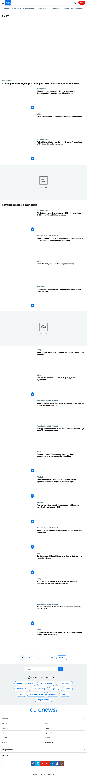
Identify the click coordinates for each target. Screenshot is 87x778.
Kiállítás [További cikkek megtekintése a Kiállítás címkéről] (52, 694)
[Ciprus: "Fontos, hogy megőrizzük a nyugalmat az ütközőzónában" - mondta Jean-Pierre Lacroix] (61, 100)
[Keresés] (43, 669)
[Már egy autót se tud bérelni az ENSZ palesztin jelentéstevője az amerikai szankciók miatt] (61, 438)
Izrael (39, 629)
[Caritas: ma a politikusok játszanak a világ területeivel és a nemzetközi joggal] (61, 565)
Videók (4, 742)
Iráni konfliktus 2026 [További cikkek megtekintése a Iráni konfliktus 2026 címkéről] (25, 683)
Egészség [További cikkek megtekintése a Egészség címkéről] (55, 689)
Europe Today (42, 139)
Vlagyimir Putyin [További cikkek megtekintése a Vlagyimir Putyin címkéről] (36, 694)
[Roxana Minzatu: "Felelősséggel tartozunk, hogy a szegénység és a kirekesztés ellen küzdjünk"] (61, 463)
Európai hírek (7, 80)
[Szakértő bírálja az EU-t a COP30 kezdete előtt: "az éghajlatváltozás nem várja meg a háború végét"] (61, 489)
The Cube (41, 287)
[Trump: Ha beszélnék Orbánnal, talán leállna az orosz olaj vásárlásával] (61, 616)
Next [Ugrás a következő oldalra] (61, 658)
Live (81, 3)
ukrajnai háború (29, 8)
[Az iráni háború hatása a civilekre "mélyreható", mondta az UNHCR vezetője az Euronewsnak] (61, 151)
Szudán (40, 502)
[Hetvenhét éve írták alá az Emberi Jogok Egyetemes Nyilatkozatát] (61, 387)
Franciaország (67, 8)
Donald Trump (42, 8)
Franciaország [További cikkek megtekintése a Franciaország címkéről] (39, 689)
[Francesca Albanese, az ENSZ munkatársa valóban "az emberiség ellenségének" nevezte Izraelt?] (61, 298)
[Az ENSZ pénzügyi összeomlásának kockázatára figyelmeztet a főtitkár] (61, 361)
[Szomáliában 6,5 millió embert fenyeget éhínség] (61, 273)
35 (52, 658)
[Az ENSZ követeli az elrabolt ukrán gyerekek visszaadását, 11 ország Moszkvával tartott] (61, 412)
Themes (5, 718)
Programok (49, 742)
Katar (39, 451)
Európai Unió (55, 8)
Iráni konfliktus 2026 (12, 8)
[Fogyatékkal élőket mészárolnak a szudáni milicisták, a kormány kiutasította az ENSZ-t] (61, 514)
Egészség (79, 8)
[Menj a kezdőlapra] (8, 2)
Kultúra (47, 738)
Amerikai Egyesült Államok (47, 236)
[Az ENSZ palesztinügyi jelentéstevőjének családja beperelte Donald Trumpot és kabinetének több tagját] (61, 247)
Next (3, 733)
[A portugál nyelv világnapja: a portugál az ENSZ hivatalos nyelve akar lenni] (43, 83)
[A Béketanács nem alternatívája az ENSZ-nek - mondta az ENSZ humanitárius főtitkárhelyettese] (61, 222)
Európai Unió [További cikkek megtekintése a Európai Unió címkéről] (22, 689)
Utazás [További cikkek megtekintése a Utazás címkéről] (64, 694)
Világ (39, 114)
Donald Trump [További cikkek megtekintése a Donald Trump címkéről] (64, 683)
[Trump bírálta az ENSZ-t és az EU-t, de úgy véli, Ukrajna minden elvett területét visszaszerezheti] (61, 590)
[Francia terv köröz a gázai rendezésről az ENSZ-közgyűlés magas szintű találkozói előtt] (61, 641)
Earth (47, 728)
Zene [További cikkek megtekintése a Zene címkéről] (68, 689)
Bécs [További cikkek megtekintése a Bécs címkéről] (21, 694)
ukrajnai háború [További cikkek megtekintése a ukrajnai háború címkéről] (46, 683)
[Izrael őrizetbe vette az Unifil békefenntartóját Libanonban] (61, 126)
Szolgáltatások (7, 750)
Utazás (4, 738)
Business (5, 728)
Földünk (40, 477)
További (5, 755)
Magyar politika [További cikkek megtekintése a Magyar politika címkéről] (43, 700)
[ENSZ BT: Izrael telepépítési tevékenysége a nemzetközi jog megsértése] (61, 540)
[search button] (60, 669)
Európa (4, 723)
